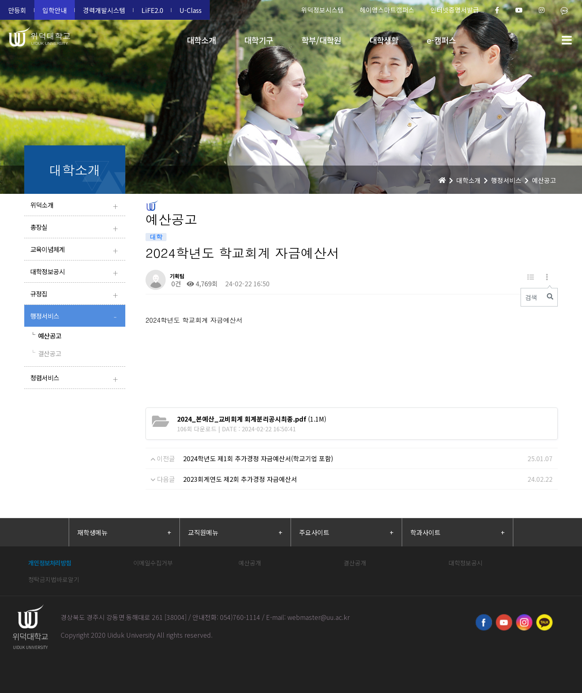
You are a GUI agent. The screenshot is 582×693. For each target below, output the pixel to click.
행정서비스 (75, 317)
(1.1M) (251, 419)
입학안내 (54, 10)
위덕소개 (75, 206)
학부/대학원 (321, 40)
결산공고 (45, 353)
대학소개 (201, 40)
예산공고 (45, 335)
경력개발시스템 (104, 10)
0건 (175, 283)
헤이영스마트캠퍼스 (387, 10)
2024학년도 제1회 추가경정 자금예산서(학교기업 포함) (258, 458)
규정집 (75, 295)
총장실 (75, 228)
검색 (531, 297)
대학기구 (258, 40)
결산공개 (355, 563)
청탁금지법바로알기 (53, 579)
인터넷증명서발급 (454, 10)
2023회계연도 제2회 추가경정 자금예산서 (240, 479)
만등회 (17, 10)
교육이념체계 (75, 250)
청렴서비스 (75, 379)
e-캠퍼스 (441, 40)
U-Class (190, 10)
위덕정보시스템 (322, 10)
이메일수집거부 (153, 563)
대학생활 (384, 40)
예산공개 (249, 563)
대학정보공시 (75, 272)
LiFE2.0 (152, 10)
